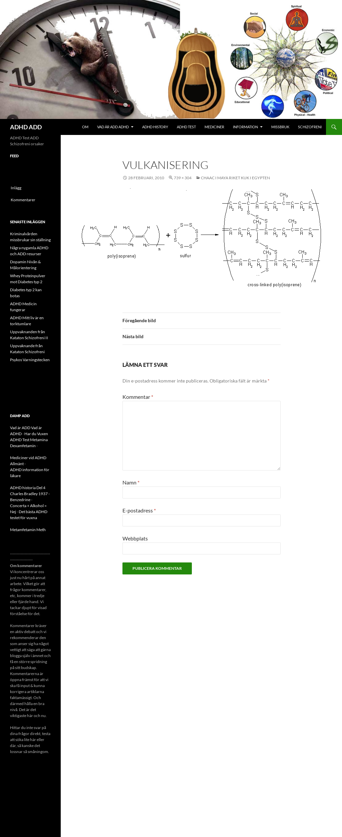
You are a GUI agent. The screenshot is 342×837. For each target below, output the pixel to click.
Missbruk (280, 127)
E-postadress (139, 510)
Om (85, 127)
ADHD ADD (26, 127)
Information (245, 127)
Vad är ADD (20, 427)
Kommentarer (23, 199)
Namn (130, 482)
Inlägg (16, 187)
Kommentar (137, 397)
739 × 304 (183, 177)
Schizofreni (310, 127)
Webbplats (135, 538)
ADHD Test (186, 127)
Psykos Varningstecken (30, 359)
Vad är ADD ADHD (113, 127)
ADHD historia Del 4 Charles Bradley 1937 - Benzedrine (30, 493)
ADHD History (155, 127)
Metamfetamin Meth (28, 529)
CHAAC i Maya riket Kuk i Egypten (235, 177)
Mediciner (214, 127)
